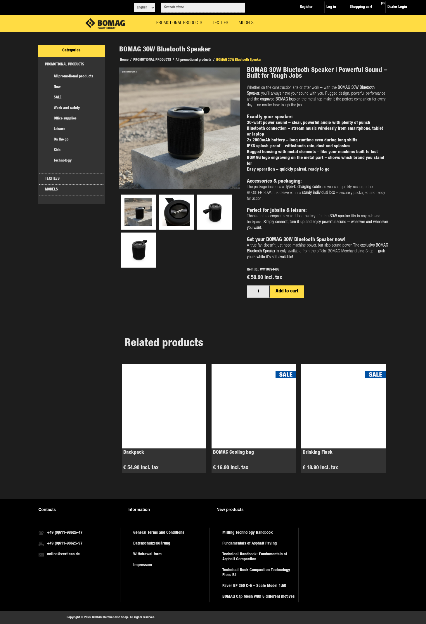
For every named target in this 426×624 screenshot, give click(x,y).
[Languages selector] (144, 7)
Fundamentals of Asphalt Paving (249, 544)
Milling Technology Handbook (247, 533)
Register (306, 7)
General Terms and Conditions (158, 533)
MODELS (51, 190)
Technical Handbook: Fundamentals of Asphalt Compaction (254, 556)
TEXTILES (52, 179)
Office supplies (65, 119)
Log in (331, 7)
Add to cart (287, 291)
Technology (63, 161)
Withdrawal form (147, 554)
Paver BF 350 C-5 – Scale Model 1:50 (254, 586)
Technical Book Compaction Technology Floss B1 (256, 572)
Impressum (142, 565)
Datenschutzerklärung (151, 544)
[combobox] (197, 7)
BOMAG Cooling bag (233, 452)
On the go (61, 140)
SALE (58, 98)
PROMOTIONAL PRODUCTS (64, 65)
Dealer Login (397, 7)
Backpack (133, 452)
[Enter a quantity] (258, 291)
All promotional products (73, 77)
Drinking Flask (318, 452)
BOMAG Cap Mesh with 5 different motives (258, 597)
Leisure (59, 129)
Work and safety (67, 108)
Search (239, 7)
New (57, 87)
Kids (57, 150)
